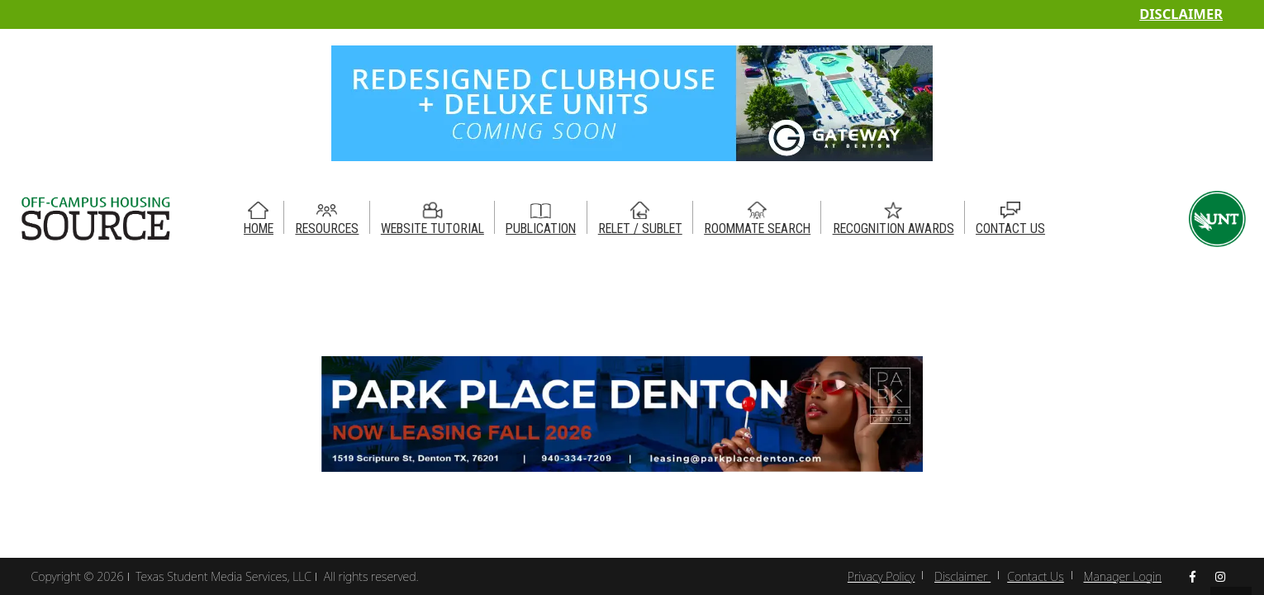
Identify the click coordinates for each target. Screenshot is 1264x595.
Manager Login (1123, 576)
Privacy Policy (881, 576)
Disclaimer (1181, 13)
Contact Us (1035, 576)
